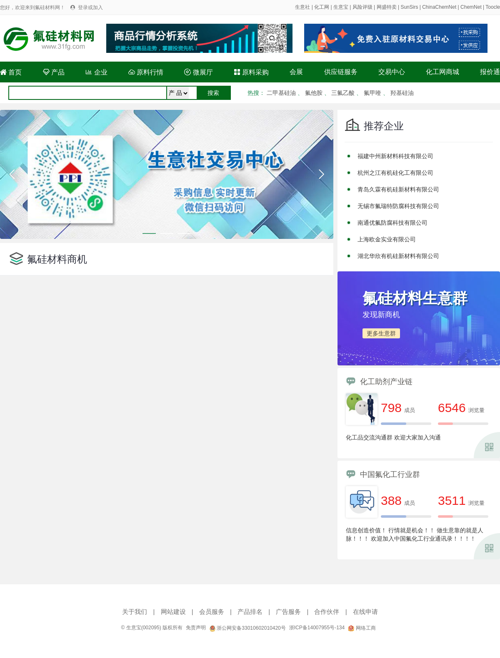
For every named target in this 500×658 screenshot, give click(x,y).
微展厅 (198, 72)
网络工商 (361, 628)
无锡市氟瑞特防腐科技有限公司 (398, 206)
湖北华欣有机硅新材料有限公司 (398, 256)
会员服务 (211, 611)
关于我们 (134, 611)
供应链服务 (341, 71)
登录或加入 (90, 7)
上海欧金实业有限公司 (387, 239)
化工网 (321, 7)
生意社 (302, 7)
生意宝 (340, 7)
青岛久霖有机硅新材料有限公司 (398, 189)
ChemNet (471, 7)
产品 (54, 72)
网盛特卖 (387, 7)
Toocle (492, 7)
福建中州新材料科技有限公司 (395, 156)
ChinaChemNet (439, 7)
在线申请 (365, 611)
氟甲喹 (372, 92)
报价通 (490, 71)
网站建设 (173, 611)
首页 (11, 72)
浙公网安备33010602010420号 (247, 628)
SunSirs (409, 7)
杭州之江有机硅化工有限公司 (395, 172)
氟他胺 (313, 92)
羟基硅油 (402, 92)
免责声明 (196, 628)
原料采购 (251, 72)
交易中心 (391, 71)
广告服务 (288, 611)
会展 (296, 71)
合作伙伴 (326, 611)
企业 (96, 72)
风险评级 (362, 7)
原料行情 (145, 72)
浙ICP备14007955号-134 (317, 628)
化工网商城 (442, 71)
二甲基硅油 (281, 92)
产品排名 (250, 611)
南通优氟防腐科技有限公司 (393, 222)
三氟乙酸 (343, 92)
